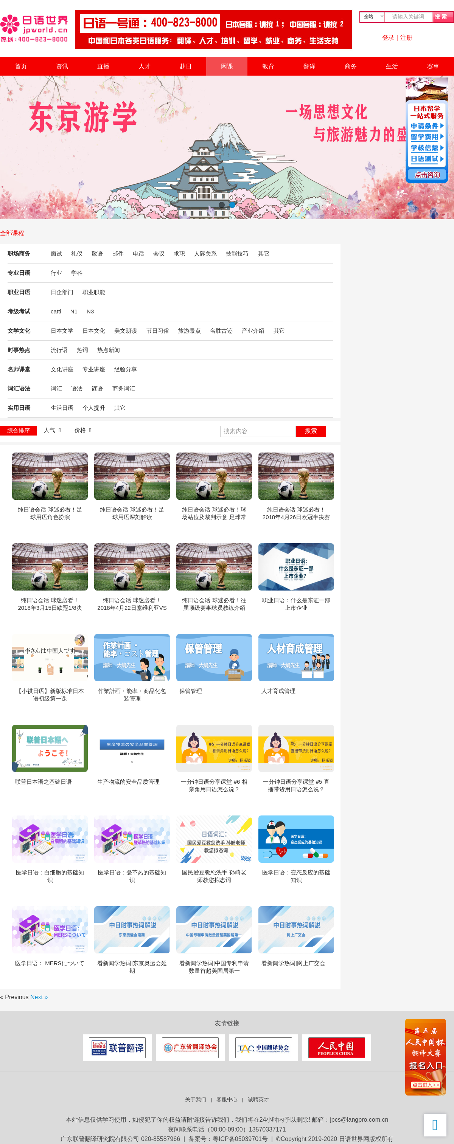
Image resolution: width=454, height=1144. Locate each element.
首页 (21, 66)
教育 (268, 66)
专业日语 (19, 273)
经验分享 (125, 369)
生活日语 (62, 408)
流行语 (59, 350)
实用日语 (19, 408)
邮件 (118, 253)
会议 (159, 253)
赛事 (433, 66)
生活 (392, 66)
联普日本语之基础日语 (43, 781)
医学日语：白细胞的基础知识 (50, 876)
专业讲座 (93, 369)
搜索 (311, 431)
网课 (227, 66)
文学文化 (19, 330)
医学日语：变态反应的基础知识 (296, 876)
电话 (138, 253)
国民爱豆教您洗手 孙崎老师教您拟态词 (214, 876)
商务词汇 (123, 388)
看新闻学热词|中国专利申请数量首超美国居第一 (214, 967)
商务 (351, 66)
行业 (56, 273)
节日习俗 (157, 330)
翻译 (309, 66)
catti (56, 311)
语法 (76, 388)
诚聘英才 (258, 1099)
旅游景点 (189, 330)
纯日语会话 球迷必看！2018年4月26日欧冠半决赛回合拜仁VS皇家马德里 (296, 513)
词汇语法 (19, 388)
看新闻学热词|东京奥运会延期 (132, 967)
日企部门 (62, 292)
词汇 (56, 388)
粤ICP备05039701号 (240, 1139)
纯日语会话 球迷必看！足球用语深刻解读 (132, 513)
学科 (76, 273)
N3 (90, 311)
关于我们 (195, 1099)
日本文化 (93, 330)
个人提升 (93, 408)
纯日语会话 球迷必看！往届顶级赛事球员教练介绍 (214, 604)
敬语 (97, 253)
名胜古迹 (221, 330)
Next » (39, 997)
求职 (179, 253)
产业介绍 (253, 330)
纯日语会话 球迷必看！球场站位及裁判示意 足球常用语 (214, 513)
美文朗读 (125, 330)
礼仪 (76, 253)
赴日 (186, 66)
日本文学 (62, 330)
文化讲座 (62, 369)
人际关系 (205, 253)
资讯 (62, 66)
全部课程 (12, 233)
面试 (56, 253)
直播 (103, 66)
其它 (263, 253)
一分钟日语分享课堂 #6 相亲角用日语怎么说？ (214, 785)
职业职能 (93, 292)
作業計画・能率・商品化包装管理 (132, 695)
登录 (388, 37)
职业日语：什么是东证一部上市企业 (296, 604)
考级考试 (19, 311)
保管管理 (190, 691)
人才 (144, 66)
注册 (406, 37)
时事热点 (19, 350)
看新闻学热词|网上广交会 (293, 963)
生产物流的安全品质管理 (128, 781)
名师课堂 (19, 369)
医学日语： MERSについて (49, 963)
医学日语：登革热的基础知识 (132, 876)
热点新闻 (108, 350)
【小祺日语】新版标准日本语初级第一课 (50, 695)
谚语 (97, 388)
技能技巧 (237, 253)
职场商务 (19, 253)
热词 (82, 350)
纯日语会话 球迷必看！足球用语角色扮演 (50, 513)
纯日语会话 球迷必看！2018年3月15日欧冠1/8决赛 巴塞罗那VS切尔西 (50, 604)
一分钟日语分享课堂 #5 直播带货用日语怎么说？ (296, 785)
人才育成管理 (278, 691)
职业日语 (19, 292)
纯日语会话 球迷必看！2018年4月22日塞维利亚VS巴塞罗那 (131, 604)
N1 (74, 311)
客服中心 (227, 1099)
